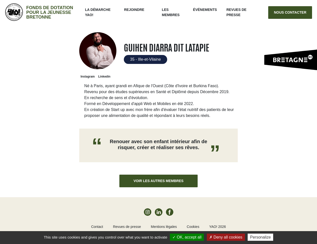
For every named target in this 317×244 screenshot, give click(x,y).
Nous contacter (290, 12)
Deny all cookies (225, 237)
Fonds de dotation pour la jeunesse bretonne (49, 12)
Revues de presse (127, 227)
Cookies (193, 227)
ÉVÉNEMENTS (205, 10)
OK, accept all (186, 237)
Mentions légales (164, 227)
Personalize (260, 237)
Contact (97, 227)
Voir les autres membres (158, 181)
